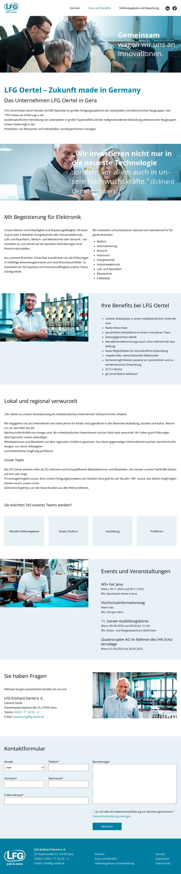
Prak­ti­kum (157, 531)
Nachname (55, 778)
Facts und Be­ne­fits (106, 858)
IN (167, 8)
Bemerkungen (101, 761)
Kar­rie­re (99, 854)
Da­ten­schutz (163, 863)
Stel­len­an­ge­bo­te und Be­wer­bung (114, 863)
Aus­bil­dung (112, 531)
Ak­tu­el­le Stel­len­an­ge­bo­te (24, 531)
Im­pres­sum (162, 858)
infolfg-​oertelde (54, 863)
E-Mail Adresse (13, 795)
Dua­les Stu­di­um (68, 531)
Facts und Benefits (99, 8)
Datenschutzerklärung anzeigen (112, 816)
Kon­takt (160, 854)
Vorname (10, 778)
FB (175, 8)
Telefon (53, 761)
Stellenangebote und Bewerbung (139, 8)
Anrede (8, 761)
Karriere (75, 8)
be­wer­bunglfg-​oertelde (28, 716)
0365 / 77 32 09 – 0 (27, 712)
